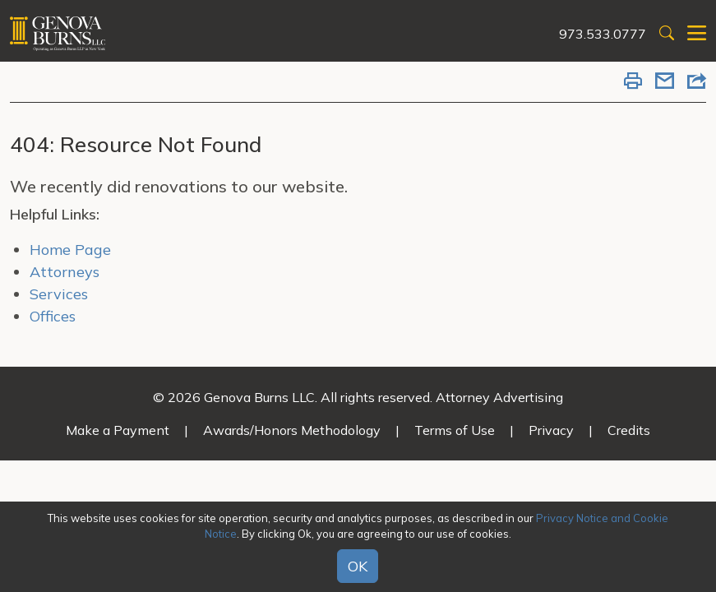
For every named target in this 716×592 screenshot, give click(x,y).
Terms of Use (454, 430)
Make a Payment (117, 430)
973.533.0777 (602, 33)
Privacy (551, 430)
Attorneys (64, 271)
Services (59, 293)
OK (357, 566)
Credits (628, 430)
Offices (53, 316)
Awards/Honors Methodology (292, 430)
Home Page (70, 249)
